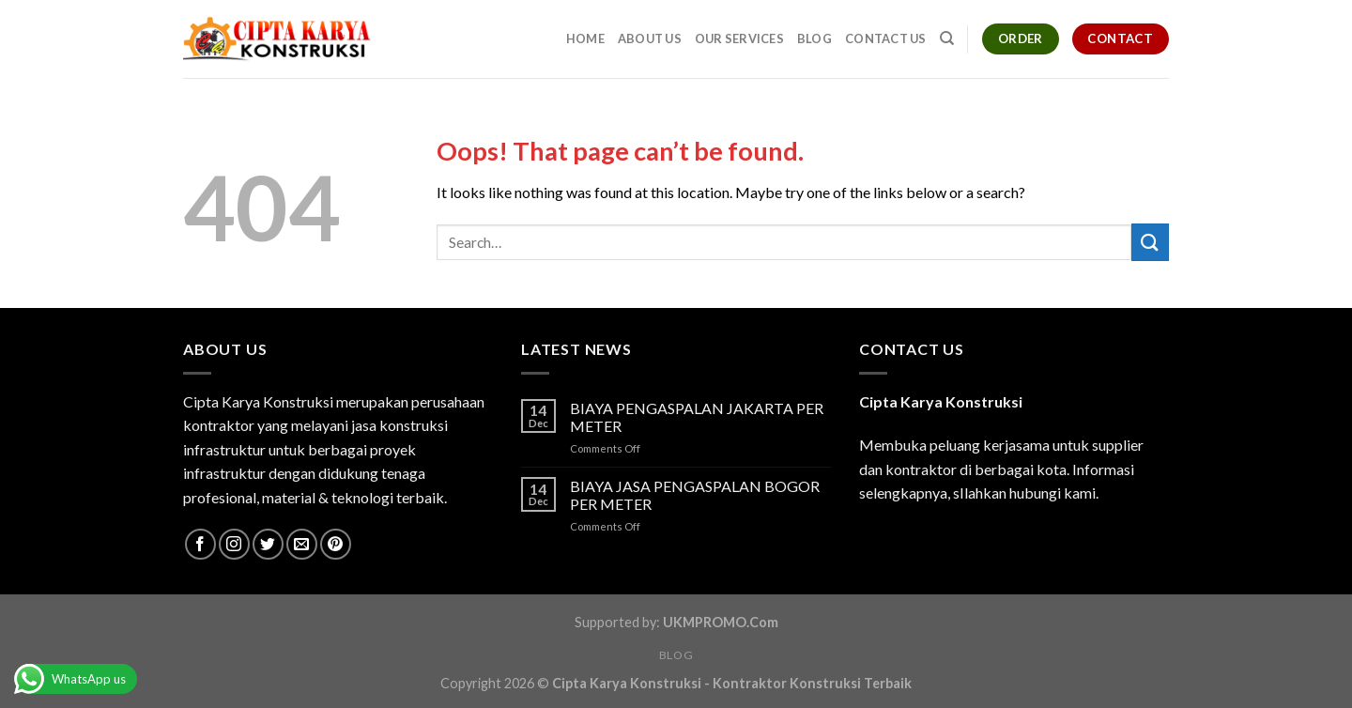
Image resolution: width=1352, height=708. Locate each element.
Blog (814, 38)
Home (585, 38)
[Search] (947, 38)
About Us (650, 38)
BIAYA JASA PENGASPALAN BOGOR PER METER (695, 495)
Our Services (739, 38)
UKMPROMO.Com (720, 622)
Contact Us (886, 38)
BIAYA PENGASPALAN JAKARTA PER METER (696, 417)
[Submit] (1150, 241)
